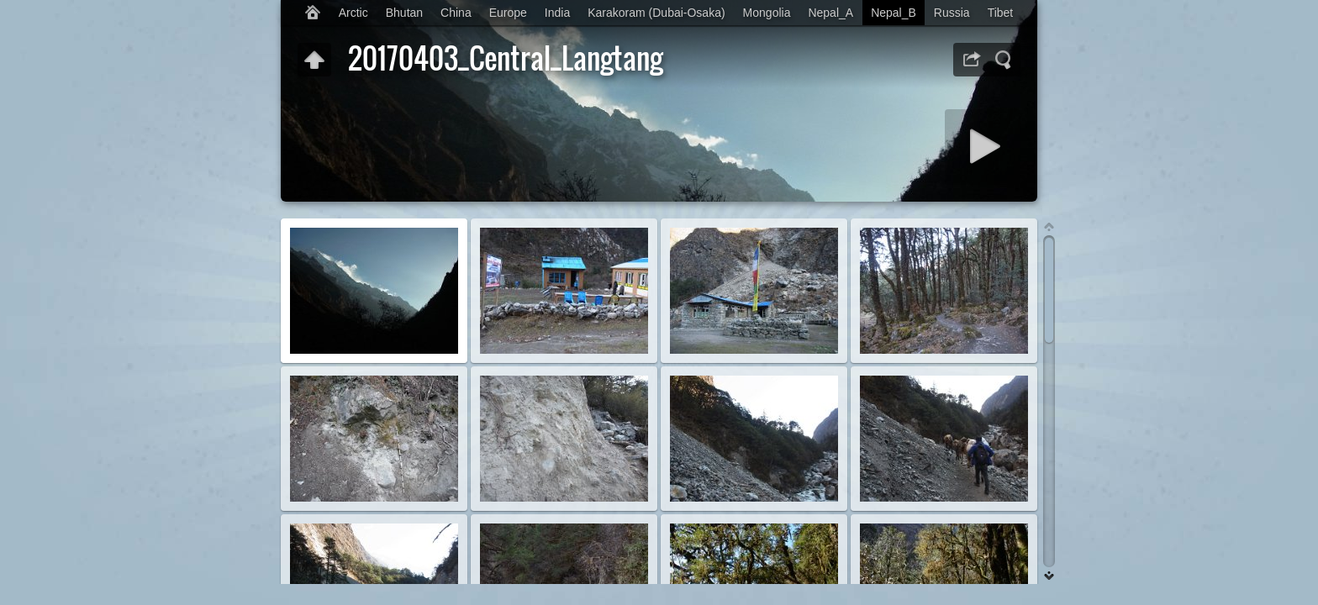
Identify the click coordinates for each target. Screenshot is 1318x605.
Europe (508, 12)
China (456, 12)
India (557, 12)
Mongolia (767, 12)
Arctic (353, 12)
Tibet (1001, 12)
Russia (952, 12)
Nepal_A (830, 12)
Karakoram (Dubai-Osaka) (656, 12)
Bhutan (404, 12)
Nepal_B (893, 12)
